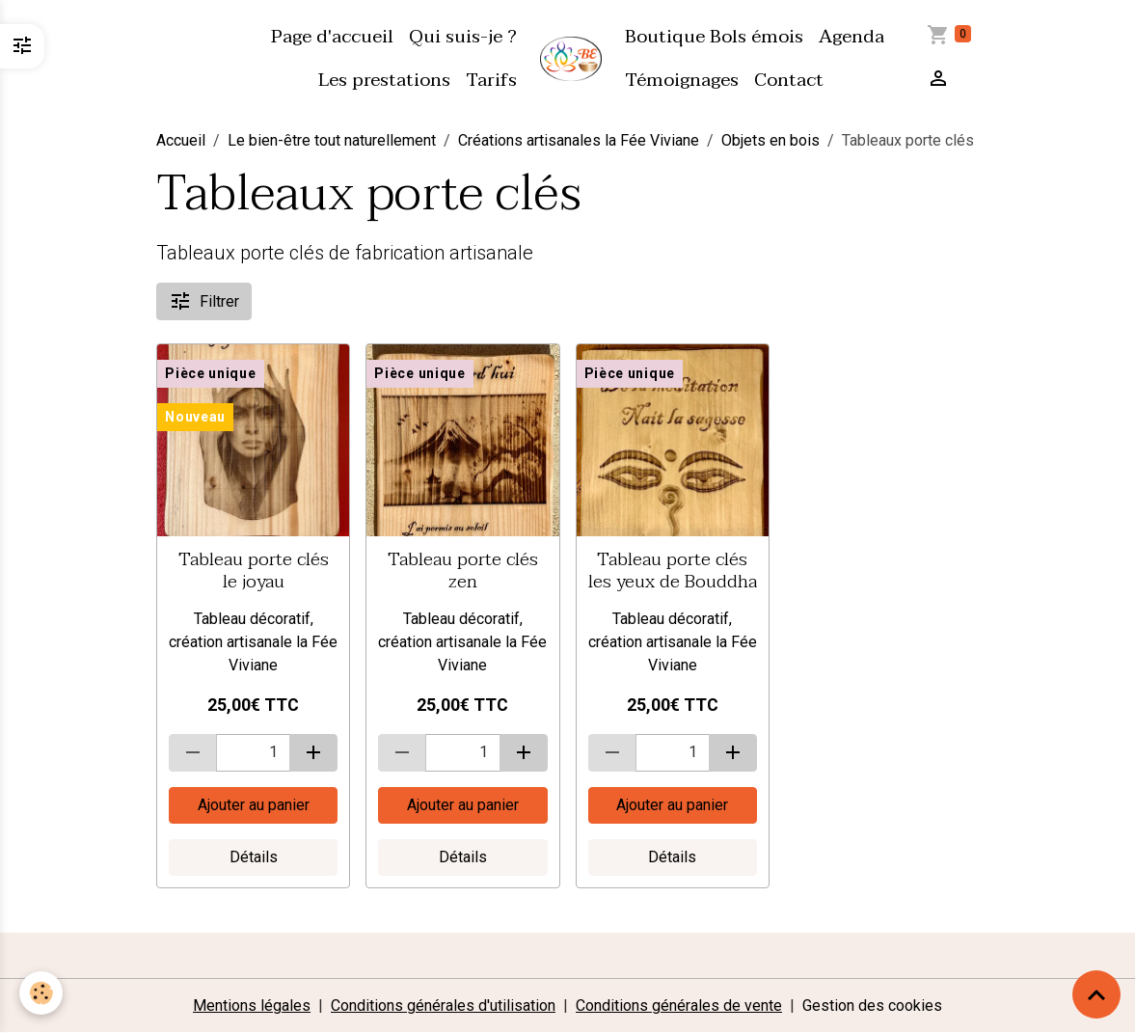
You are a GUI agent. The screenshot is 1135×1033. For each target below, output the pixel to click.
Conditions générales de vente (679, 1005)
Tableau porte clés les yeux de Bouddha (672, 570)
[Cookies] (41, 993)
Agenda (851, 36)
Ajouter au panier (254, 805)
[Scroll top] (1096, 994)
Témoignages (682, 79)
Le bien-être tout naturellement (332, 140)
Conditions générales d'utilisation (443, 1005)
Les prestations (384, 79)
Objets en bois (770, 140)
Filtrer (204, 301)
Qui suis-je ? (463, 36)
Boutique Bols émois (714, 36)
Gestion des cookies (872, 1005)
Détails (254, 857)
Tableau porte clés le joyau (253, 570)
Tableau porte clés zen (463, 570)
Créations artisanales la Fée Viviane (578, 140)
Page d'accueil (332, 36)
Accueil (180, 140)
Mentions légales (252, 1005)
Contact (789, 79)
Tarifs (491, 79)
